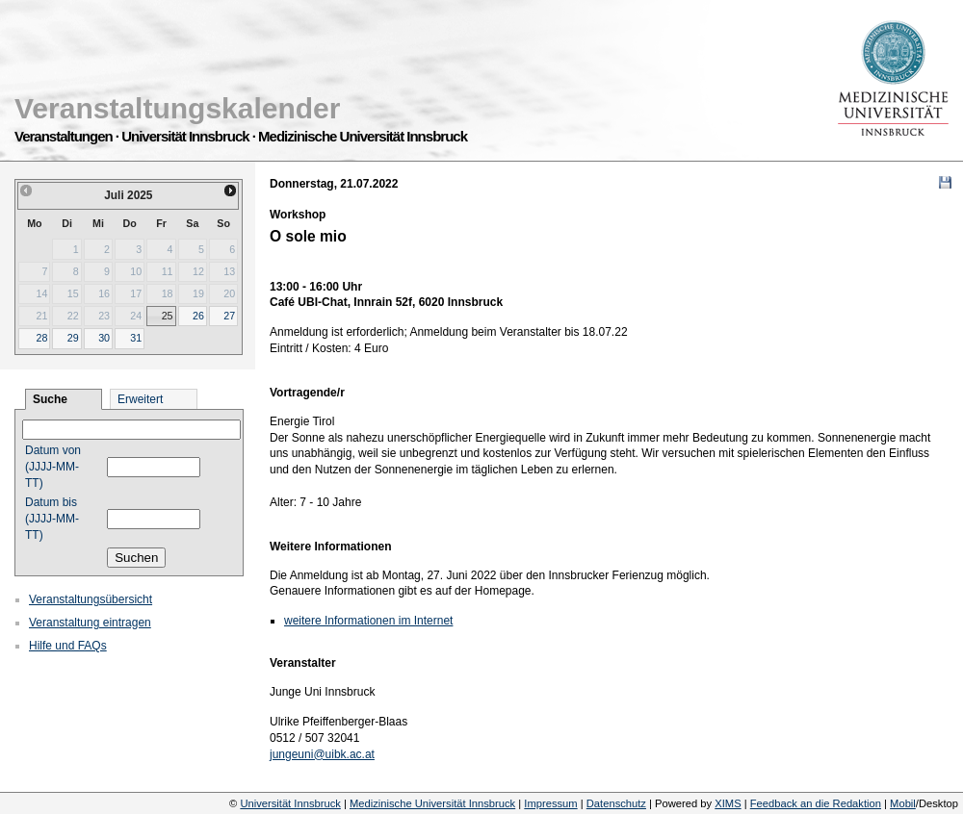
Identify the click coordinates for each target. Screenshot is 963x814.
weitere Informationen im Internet (368, 620)
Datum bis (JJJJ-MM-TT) (52, 519)
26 (198, 315)
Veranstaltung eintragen (90, 622)
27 (229, 315)
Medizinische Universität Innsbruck (432, 803)
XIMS (728, 803)
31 (136, 337)
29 (73, 337)
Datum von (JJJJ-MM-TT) (53, 467)
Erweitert (140, 399)
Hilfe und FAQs (68, 645)
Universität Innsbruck (290, 803)
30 (104, 337)
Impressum (550, 803)
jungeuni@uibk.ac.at (322, 754)
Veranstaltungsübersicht (90, 599)
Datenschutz (616, 803)
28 (41, 337)
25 (167, 315)
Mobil (903, 803)
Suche (50, 399)
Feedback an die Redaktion (815, 803)
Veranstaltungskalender (177, 108)
